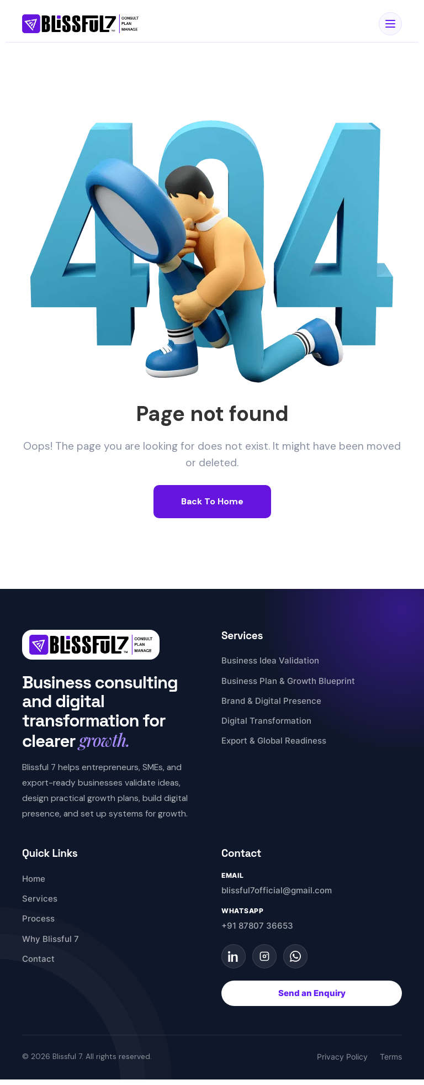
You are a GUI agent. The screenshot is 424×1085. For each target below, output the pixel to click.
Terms (391, 1056)
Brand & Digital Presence (271, 701)
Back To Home (212, 501)
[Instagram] (264, 956)
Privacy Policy (342, 1056)
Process (38, 918)
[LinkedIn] (233, 956)
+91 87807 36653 (257, 925)
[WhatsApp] (295, 956)
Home (33, 878)
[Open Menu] (390, 23)
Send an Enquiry (312, 993)
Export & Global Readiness (273, 740)
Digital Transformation (266, 720)
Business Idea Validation (270, 660)
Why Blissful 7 (50, 939)
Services (39, 898)
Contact (38, 959)
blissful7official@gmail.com (276, 890)
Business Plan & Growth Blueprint (288, 681)
